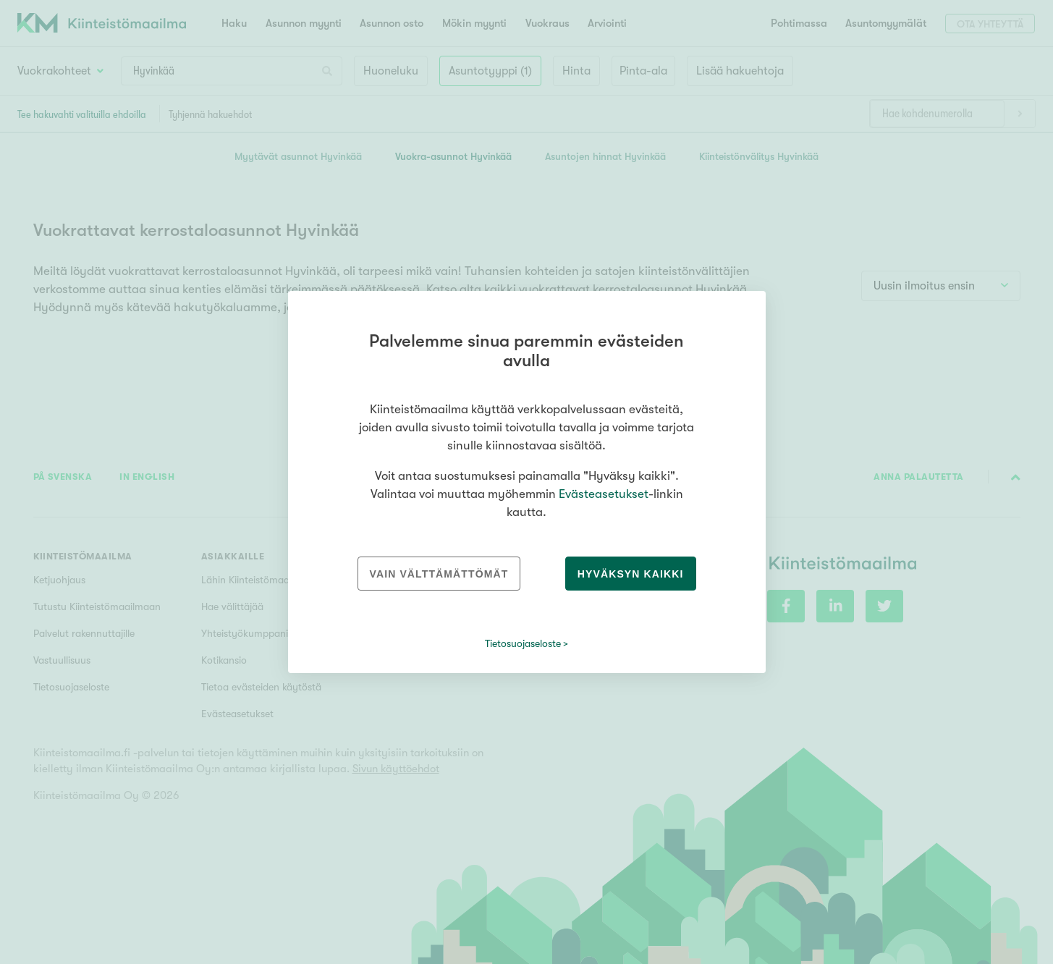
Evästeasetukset (603, 494)
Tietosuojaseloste (523, 643)
